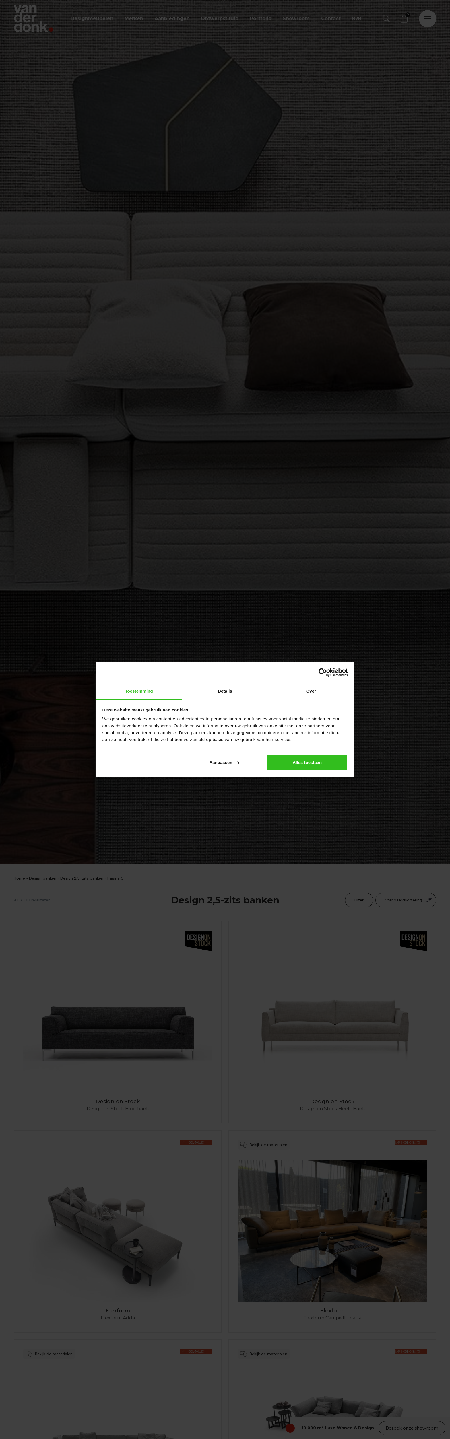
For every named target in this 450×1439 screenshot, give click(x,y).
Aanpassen (224, 762)
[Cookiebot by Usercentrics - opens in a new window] (323, 672)
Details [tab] (225, 691)
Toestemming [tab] (139, 691)
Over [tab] (311, 691)
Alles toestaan (307, 762)
